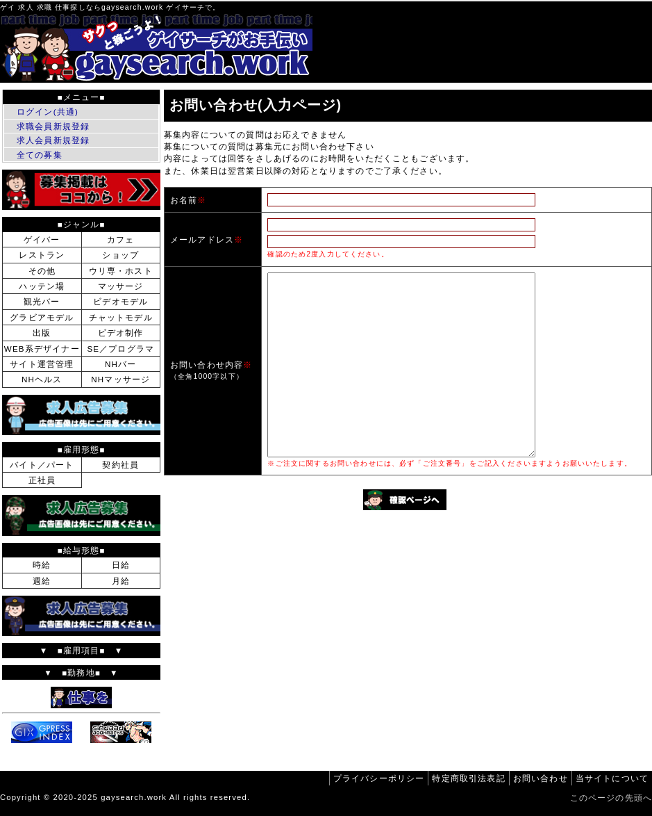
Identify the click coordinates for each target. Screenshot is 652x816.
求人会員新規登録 (53, 140)
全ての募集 (39, 154)
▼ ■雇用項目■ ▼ (82, 650)
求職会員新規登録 (53, 126)
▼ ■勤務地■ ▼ (81, 672)
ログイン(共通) (47, 111)
